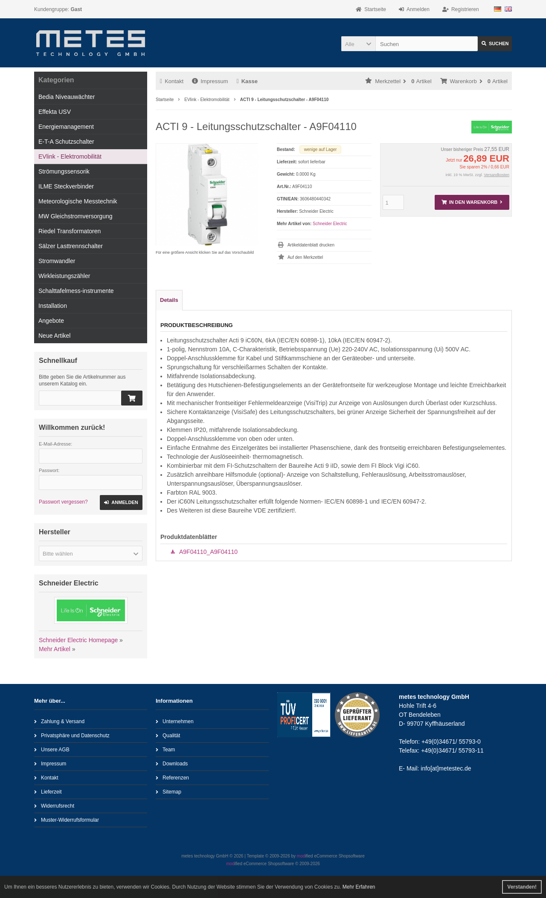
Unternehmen (175, 721)
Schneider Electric (330, 223)
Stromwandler (56, 261)
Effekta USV (54, 111)
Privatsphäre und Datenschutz (72, 735)
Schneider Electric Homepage (78, 640)
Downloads (172, 763)
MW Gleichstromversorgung (75, 216)
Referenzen (172, 777)
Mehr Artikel (54, 649)
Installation (52, 305)
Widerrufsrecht (54, 805)
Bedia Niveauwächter (66, 96)
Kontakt (171, 81)
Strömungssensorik (64, 171)
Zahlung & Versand (59, 721)
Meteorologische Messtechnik (77, 201)
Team (165, 749)
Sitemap (168, 791)
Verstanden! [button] (522, 887)
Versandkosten (496, 175)
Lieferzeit (48, 791)
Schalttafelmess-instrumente (76, 290)
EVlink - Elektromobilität (70, 156)
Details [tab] (169, 300)
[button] (358, 43)
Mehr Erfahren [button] (359, 887)
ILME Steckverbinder (66, 186)
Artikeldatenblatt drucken (311, 245)
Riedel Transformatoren (69, 231)
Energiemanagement (66, 126)
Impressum (210, 81)
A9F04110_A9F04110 (208, 551)
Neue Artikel (54, 335)
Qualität (168, 735)
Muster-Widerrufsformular (66, 820)
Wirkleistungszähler (64, 275)
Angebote (51, 320)
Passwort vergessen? (63, 502)
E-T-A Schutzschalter (66, 141)
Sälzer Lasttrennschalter (70, 246)
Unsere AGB (52, 749)
